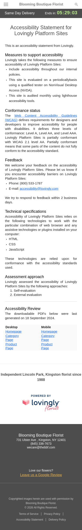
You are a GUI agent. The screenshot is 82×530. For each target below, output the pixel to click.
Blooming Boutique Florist (41, 4)
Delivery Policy (57, 519)
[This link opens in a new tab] (41, 403)
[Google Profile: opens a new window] (41, 462)
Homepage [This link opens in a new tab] (13, 331)
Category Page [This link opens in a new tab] (12, 338)
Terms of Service (28, 514)
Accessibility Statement (29, 519)
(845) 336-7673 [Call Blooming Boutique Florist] (41, 443)
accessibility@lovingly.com (39, 188)
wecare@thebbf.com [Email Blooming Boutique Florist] (41, 447)
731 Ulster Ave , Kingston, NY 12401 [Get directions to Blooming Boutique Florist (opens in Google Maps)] (41, 440)
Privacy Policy (52, 514)
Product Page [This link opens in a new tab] (11, 346)
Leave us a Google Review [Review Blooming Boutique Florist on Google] (41, 475)
